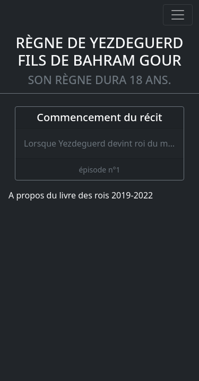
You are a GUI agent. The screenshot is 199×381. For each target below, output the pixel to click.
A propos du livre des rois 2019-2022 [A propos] (80, 195)
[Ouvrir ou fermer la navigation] (178, 14)
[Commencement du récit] (99, 143)
